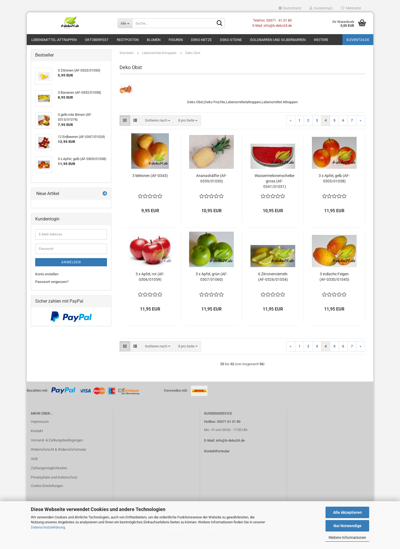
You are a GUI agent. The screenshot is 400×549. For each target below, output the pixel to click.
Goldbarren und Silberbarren (278, 40)
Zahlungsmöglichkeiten (49, 476)
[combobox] (157, 128)
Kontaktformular (217, 459)
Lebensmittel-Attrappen (54, 40)
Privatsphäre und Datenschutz (54, 485)
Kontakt (37, 439)
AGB (34, 467)
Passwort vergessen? (51, 290)
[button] (289, 8)
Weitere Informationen (347, 537)
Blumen (153, 40)
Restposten (128, 40)
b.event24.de (358, 40)
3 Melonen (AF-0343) (150, 184)
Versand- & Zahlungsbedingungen (57, 448)
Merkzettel (351, 8)
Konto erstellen (46, 282)
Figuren (176, 40)
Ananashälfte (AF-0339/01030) (211, 186)
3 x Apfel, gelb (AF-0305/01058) (334, 186)
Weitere (321, 40)
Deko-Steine (231, 40)
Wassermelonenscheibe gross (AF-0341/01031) (274, 189)
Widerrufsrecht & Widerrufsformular (58, 458)
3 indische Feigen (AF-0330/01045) (334, 285)
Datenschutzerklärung (48, 527)
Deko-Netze (201, 40)
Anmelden (71, 270)
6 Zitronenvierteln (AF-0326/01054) (273, 285)
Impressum (40, 430)
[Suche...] (125, 23)
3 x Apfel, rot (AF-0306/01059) (150, 285)
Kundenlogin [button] (321, 8)
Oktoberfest (97, 40)
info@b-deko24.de (230, 449)
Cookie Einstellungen (47, 494)
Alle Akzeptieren (347, 512)
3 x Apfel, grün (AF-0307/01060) (212, 285)
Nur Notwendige (347, 526)
